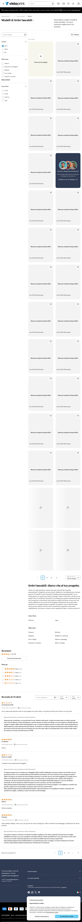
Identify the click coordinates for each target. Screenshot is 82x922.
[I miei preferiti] (68, 4)
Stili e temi (5, 61)
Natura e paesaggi (61, 641)
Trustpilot (30, 887)
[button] (37, 580)
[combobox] (40, 4)
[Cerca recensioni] (45, 699)
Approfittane (76, 10)
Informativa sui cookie (52, 912)
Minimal (57, 634)
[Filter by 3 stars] (3, 678)
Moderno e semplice (61, 638)
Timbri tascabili (20, 16)
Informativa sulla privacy (21, 917)
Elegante (31, 638)
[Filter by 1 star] (3, 685)
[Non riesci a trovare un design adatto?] (68, 172)
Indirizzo (31, 622)
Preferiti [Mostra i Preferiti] (75, 37)
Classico (31, 634)
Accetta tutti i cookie (66, 916)
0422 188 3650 (6, 917)
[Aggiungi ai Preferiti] (78, 46)
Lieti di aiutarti (54, 873)
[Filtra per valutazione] (64, 699)
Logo (56, 622)
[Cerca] (52, 3)
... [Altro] (12, 16)
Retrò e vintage (60, 645)
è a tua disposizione (12, 881)
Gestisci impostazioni (42, 916)
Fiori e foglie (32, 641)
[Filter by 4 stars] (3, 674)
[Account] (73, 3)
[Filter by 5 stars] (3, 671)
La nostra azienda (54, 880)
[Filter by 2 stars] (3, 682)
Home (12, 917)
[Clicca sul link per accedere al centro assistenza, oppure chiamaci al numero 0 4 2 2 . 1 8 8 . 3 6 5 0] (58, 3)
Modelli (30, 16)
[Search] (55, 699)
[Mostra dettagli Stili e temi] (6, 81)
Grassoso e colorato (34, 645)
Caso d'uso (5, 88)
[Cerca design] (25, 36)
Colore (4, 43)
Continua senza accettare (36, 900)
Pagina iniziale (5, 16)
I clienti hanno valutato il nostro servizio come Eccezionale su (47, 889)
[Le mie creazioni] (63, 4)
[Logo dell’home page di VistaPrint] (15, 3)
